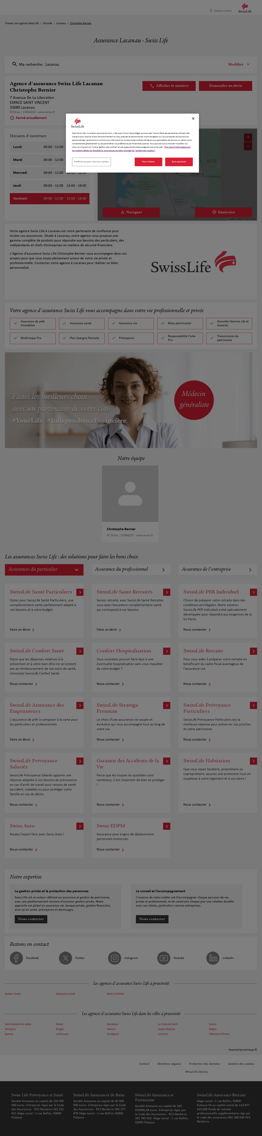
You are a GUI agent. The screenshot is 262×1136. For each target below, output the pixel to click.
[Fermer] (193, 118)
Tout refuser (148, 161)
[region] (132, 143)
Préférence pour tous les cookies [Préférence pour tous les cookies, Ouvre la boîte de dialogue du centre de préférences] (91, 161)
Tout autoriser (179, 161)
